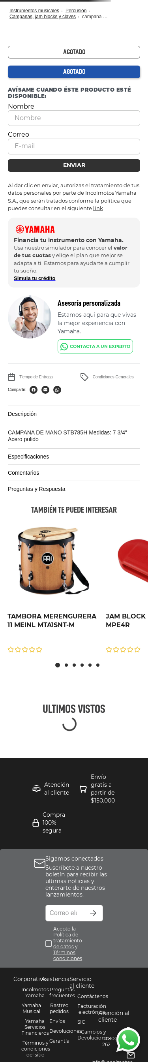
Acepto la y (67, 943)
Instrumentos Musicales (34, 10)
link (98, 208)
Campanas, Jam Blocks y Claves (42, 16)
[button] (74, 414)
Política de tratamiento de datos (67, 940)
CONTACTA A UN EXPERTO (100, 346)
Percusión (76, 10)
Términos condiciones (67, 955)
